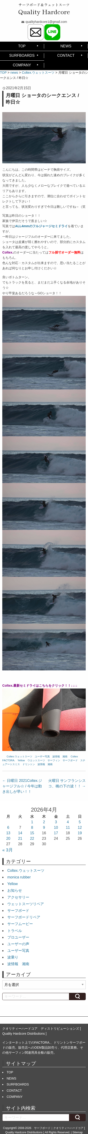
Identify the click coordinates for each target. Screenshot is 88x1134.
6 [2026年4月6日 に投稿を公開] (8, 827)
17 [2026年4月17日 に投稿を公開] (56, 833)
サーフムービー (20, 924)
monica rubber (19, 877)
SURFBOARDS (22, 55)
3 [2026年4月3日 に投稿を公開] (56, 822)
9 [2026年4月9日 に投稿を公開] (44, 827)
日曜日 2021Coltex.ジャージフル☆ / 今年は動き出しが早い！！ (22, 786)
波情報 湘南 (59, 756)
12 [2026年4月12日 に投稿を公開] (80, 827)
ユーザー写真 (42, 756)
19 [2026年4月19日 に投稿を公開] (80, 833)
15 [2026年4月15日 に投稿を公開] (32, 833)
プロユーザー (18, 937)
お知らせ (14, 890)
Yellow (21, 760)
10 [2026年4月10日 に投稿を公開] (56, 827)
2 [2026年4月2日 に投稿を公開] (44, 822)
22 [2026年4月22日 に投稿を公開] (32, 838)
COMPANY (22, 65)
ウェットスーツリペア (25, 904)
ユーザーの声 (18, 944)
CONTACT (66, 55)
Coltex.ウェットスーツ (19, 756)
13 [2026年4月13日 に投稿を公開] (8, 833)
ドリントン (28, 764)
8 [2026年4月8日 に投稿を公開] (32, 827)
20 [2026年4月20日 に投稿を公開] (8, 838)
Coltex (74, 756)
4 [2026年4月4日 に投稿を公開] (68, 822)
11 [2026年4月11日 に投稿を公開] (68, 827)
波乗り (12, 957)
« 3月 (7, 850)
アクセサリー (18, 897)
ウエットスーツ (36, 760)
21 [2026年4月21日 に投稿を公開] (20, 838)
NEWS (65, 46)
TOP (22, 46)
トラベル (14, 931)
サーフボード (70, 760)
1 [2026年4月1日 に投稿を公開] (32, 822)
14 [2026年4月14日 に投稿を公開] (20, 833)
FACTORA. (8, 760)
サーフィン (54, 760)
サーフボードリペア (23, 917)
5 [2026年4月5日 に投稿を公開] (80, 822)
